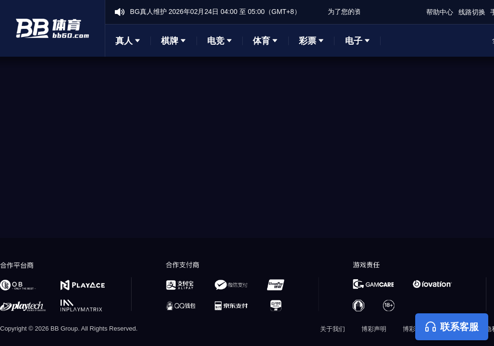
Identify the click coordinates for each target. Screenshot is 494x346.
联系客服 (452, 327)
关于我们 (332, 329)
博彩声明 (373, 329)
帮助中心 (439, 12)
